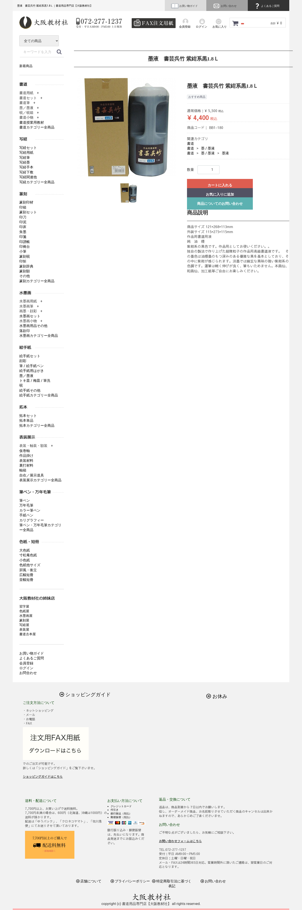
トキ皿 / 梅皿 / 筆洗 (34, 380)
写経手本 (26, 167)
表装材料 (26, 461)
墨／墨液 (26, 376)
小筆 (22, 251)
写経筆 (24, 157)
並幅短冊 (26, 580)
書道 (190, 143)
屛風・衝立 (28, 570)
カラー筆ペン (29, 510)
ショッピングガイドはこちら (43, 776)
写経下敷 (26, 172)
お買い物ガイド (184, 5)
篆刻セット (28, 212)
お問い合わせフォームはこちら (180, 841)
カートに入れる (220, 185)
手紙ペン (26, 515)
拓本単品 (26, 420)
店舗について (89, 881)
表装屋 (24, 630)
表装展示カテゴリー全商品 (40, 480)
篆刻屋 (24, 620)
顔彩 (22, 361)
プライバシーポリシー (130, 881)
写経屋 (24, 625)
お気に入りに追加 (220, 194)
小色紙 (24, 560)
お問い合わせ (224, 5)
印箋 (22, 237)
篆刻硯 (24, 256)
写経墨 (24, 162)
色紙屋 (24, 611)
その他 (24, 276)
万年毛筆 (26, 505)
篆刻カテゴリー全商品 (36, 281)
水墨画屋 (25, 616)
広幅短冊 (26, 575)
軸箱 (22, 470)
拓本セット (28, 416)
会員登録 (26, 663)
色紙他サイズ (29, 565)
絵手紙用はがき (31, 371)
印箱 (22, 207)
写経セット (28, 148)
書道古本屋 (27, 634)
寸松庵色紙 (28, 555)
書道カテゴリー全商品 (36, 127)
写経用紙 (26, 152)
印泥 (22, 222)
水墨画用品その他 (33, 326)
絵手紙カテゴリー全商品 (38, 395)
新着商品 (25, 66)
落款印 (24, 331)
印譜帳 (24, 242)
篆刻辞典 (26, 266)
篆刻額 (24, 271)
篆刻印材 (26, 202)
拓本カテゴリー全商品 (36, 425)
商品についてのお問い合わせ (220, 204)
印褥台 (24, 246)
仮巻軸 (24, 451)
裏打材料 (26, 465)
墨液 (225, 153)
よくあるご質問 (266, 5)
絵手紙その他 (29, 390)
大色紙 (24, 550)
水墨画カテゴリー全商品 (38, 336)
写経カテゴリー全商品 (36, 182)
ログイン (26, 668)
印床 (22, 227)
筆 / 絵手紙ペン (31, 366)
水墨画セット (29, 316)
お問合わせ (28, 673)
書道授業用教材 (31, 122)
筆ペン (24, 500)
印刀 (22, 217)
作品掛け (26, 455)
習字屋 (24, 606)
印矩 (22, 261)
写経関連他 (28, 177)
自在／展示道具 (31, 475)
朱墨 (22, 232)
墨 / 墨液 (208, 148)
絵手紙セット (29, 356)
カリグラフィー (31, 520)
